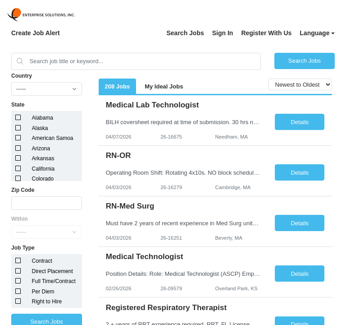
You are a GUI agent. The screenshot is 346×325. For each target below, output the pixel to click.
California (43, 169)
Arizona (41, 148)
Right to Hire (47, 301)
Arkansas (43, 158)
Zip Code (22, 190)
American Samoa (52, 138)
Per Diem (43, 291)
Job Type (23, 248)
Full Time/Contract (54, 281)
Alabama (42, 118)
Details (300, 122)
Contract (42, 261)
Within (19, 219)
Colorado (43, 179)
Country (21, 76)
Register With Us (266, 33)
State (17, 105)
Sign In (222, 33)
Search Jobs (185, 33)
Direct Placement (52, 271)
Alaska (40, 128)
